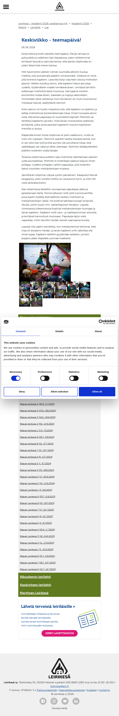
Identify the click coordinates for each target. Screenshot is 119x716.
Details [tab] (59, 331)
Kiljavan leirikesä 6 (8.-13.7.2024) (36, 457)
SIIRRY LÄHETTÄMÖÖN (59, 633)
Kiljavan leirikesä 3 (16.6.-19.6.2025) (38, 417)
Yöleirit (22, 27)
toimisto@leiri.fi (59, 686)
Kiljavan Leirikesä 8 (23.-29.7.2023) (37, 503)
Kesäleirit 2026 (80, 23)
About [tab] (98, 331)
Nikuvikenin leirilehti (35, 577)
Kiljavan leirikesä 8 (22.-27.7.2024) (37, 443)
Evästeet (92, 690)
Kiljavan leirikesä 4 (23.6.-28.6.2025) (38, 410)
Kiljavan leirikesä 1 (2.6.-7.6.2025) (36, 430)
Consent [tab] (21, 331)
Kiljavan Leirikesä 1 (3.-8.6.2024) (36, 490)
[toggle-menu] (6, 7)
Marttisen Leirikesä (34, 593)
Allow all (97, 391)
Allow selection (59, 391)
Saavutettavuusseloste (72, 690)
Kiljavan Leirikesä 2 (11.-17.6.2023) (37, 543)
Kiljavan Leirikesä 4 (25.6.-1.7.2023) (37, 529)
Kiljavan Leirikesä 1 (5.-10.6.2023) (37, 549)
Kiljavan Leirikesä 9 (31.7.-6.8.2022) (37, 556)
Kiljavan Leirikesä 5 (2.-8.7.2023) (36, 523)
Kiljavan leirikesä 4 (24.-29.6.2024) (37, 470)
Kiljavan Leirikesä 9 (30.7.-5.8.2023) (37, 496)
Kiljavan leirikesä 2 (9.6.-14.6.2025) (37, 424)
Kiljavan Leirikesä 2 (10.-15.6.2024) (37, 483)
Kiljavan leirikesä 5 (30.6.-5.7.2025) (37, 404)
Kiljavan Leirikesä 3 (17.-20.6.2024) (37, 476)
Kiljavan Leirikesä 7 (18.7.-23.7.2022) (38, 562)
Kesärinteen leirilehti (35, 585)
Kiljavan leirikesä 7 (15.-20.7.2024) (37, 450)
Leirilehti (35, 27)
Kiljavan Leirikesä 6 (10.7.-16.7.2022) (38, 569)
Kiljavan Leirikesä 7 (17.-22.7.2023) (37, 510)
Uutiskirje (104, 690)
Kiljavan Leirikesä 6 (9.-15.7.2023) (36, 516)
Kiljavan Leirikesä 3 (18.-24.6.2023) (37, 536)
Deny (22, 391)
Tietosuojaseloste (47, 690)
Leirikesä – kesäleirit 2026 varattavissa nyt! (43, 23)
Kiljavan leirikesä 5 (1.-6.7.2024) (35, 463)
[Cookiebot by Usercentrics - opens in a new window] (101, 322)
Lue (46, 27)
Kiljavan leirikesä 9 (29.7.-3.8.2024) (37, 437)
